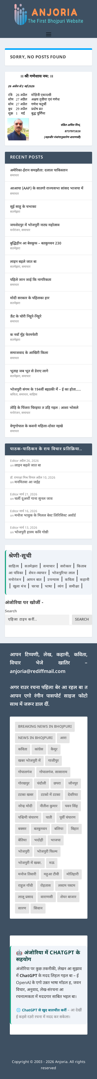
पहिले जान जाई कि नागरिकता (30, 279)
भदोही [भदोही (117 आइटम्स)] (38, 840)
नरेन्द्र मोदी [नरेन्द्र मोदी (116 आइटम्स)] (25, 806)
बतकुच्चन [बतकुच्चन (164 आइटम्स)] (40, 829)
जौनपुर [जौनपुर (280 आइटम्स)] (73, 783)
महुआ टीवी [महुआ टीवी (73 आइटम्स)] (51, 874)
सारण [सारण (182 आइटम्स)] (22, 908)
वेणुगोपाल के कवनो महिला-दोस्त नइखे (36, 426)
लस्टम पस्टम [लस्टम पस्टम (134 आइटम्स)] (66, 885)
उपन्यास (53, 579)
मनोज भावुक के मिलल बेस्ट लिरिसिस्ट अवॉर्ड (45, 515)
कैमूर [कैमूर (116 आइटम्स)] (54, 749)
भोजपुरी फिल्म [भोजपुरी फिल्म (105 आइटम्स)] (47, 851)
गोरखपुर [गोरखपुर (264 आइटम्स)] (23, 783)
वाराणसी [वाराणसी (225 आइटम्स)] (47, 897)
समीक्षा (74, 586)
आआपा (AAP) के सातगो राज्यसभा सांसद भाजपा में (46, 188)
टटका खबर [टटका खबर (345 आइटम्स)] (25, 794)
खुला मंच (20, 586)
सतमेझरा (15, 212)
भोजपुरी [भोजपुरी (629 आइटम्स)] (23, 851)
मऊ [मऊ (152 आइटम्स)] (51, 863)
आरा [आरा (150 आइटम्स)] (63, 738)
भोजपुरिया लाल (64, 573)
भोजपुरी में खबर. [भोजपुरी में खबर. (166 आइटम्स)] (30, 863)
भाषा (49, 586)
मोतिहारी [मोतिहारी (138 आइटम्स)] (72, 874)
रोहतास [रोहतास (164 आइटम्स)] (45, 885)
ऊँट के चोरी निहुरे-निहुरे (25, 316)
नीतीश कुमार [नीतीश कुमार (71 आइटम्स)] (48, 806)
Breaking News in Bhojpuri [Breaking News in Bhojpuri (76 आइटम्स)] (45, 726)
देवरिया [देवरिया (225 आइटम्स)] (73, 794)
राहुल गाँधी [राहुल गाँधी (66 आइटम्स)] (25, 885)
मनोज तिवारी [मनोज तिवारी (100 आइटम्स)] (27, 874)
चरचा (36, 586)
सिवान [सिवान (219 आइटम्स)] (38, 908)
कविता (14, 395)
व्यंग (61, 586)
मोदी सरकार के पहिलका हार (29, 298)
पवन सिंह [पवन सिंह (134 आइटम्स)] (71, 806)
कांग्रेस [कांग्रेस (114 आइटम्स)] (39, 749)
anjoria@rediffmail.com (37, 672)
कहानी (84, 579)
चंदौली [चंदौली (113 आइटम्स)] (41, 783)
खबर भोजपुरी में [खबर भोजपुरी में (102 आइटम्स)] (29, 760)
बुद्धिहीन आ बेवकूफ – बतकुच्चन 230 (35, 243)
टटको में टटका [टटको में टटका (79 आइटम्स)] (50, 794)
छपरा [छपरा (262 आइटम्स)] (57, 783)
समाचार (14, 175)
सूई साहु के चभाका (23, 206)
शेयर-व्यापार (38, 573)
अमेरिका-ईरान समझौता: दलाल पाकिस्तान (39, 170)
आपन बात (34, 579)
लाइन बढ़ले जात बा (23, 261)
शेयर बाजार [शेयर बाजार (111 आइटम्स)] (68, 897)
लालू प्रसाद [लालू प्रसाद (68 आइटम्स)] (25, 897)
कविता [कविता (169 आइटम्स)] (22, 749)
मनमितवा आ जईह (27, 482)
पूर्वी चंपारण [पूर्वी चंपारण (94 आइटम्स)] (67, 817)
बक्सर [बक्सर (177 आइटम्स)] (22, 829)
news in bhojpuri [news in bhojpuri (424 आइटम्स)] (35, 738)
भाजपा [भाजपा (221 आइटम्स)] (56, 840)
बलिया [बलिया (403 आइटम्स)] (58, 829)
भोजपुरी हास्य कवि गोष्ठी (31, 532)
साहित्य (33, 395)
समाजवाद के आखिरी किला (29, 353)
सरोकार (66, 566)
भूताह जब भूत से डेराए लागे (29, 371)
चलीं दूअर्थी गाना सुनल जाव (33, 498)
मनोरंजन (15, 230)
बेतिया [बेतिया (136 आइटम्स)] (22, 840)
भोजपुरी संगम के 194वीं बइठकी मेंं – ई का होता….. (45, 389)
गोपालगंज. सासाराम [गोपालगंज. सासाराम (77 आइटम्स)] (53, 772)
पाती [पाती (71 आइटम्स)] (49, 817)
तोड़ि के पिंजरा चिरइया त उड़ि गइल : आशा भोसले (44, 408)
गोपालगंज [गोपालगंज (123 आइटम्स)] (25, 772)
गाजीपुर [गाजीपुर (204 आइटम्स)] (53, 760)
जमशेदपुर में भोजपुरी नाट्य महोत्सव (34, 225)
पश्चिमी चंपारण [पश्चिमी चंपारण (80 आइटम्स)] (28, 817)
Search (11, 611)
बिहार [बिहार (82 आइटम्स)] (75, 829)
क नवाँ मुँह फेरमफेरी (24, 334)
